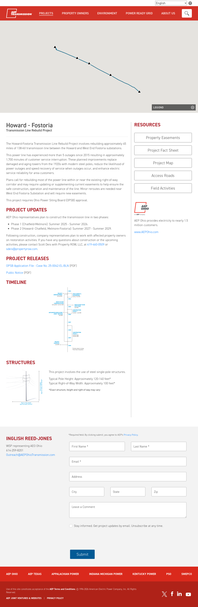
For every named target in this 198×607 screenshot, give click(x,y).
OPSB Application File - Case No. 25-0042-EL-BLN (38, 266)
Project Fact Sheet (163, 150)
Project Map (163, 163)
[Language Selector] (171, 3)
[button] (110, 74)
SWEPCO (186, 574)
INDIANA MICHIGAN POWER (105, 574)
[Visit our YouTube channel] (188, 594)
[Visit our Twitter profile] (164, 594)
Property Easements (163, 137)
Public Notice (14, 273)
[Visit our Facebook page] (172, 594)
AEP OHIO (12, 574)
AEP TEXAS (34, 574)
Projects (46, 13)
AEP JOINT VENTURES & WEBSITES (24, 598)
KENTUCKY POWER (144, 574)
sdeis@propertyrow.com (21, 249)
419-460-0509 (95, 244)
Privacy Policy (131, 434)
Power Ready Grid (139, 13)
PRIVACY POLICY (55, 598)
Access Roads (163, 175)
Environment (107, 13)
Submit (82, 554)
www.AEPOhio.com (146, 232)
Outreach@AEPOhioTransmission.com (30, 455)
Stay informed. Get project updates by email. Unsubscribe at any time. (118, 526)
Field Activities (163, 188)
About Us (168, 13)
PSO (168, 574)
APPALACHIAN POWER (65, 574)
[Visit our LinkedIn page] (179, 594)
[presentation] (93, 539)
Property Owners (75, 13)
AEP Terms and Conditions (62, 589)
